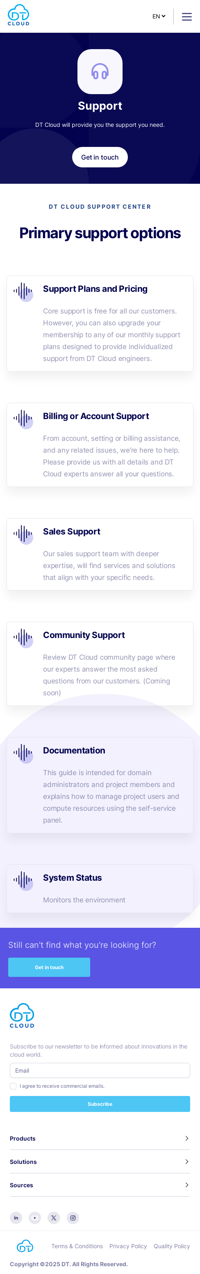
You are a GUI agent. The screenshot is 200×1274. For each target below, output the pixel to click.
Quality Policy (172, 1245)
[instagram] (73, 1217)
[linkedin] (16, 1217)
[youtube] (35, 1217)
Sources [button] (21, 1185)
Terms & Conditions (77, 1245)
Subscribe (100, 1104)
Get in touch (49, 967)
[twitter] (54, 1217)
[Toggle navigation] (183, 17)
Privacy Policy (128, 1245)
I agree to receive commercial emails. (62, 1086)
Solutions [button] (23, 1161)
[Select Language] (159, 16)
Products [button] (23, 1138)
